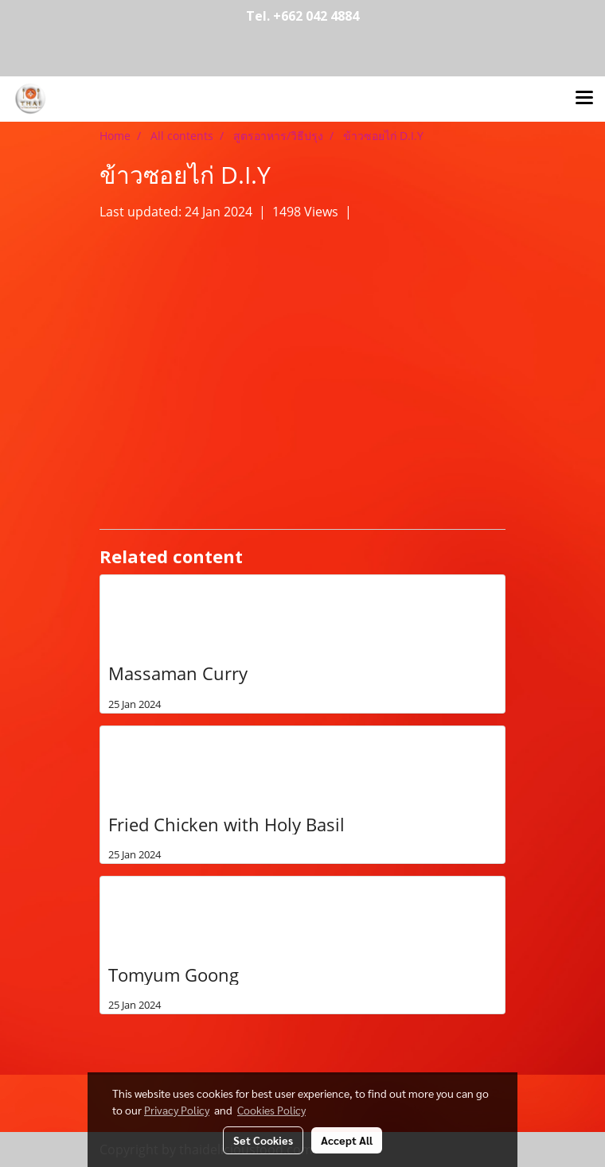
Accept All (347, 1140)
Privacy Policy (176, 1110)
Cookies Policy (271, 1110)
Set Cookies (263, 1140)
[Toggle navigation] (584, 98)
